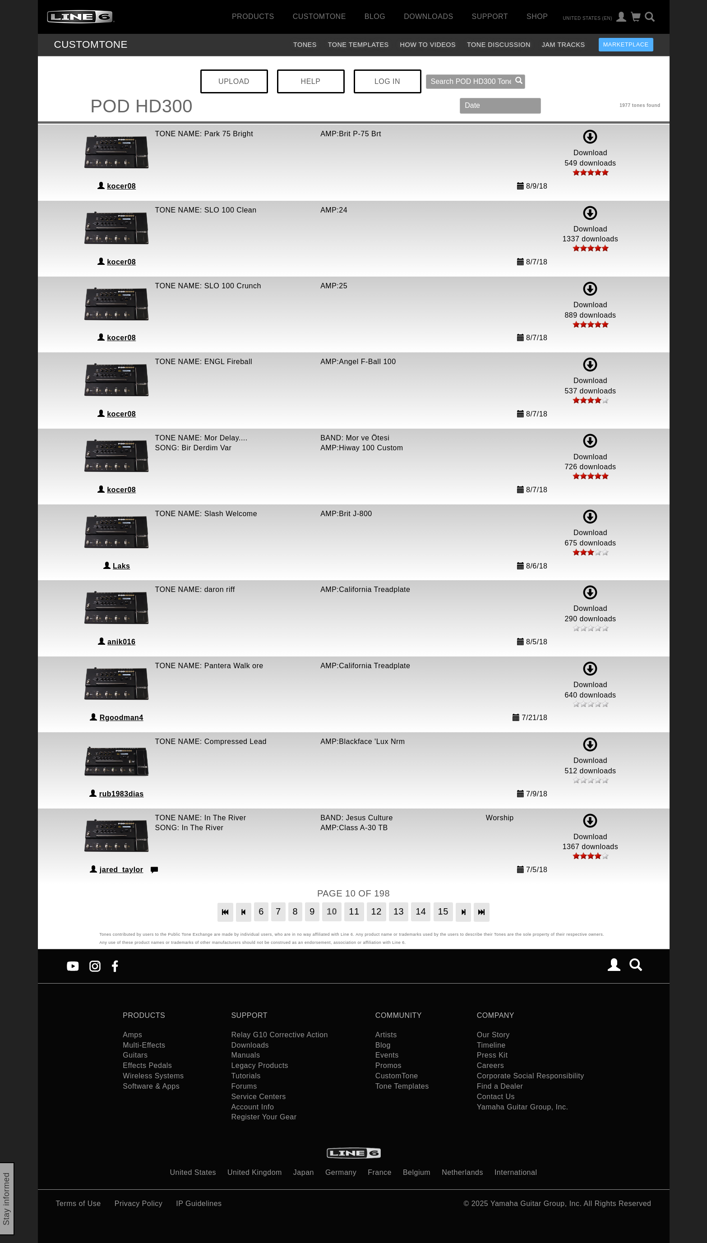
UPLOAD (234, 81)
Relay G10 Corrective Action (279, 1035)
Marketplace (626, 44)
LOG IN (387, 81)
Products (253, 16)
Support (490, 16)
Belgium (416, 1172)
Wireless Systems (153, 1076)
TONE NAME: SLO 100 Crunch (208, 286)
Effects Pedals (147, 1065)
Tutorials (245, 1076)
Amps (132, 1035)
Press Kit (492, 1055)
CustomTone (319, 16)
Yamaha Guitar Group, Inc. (522, 1107)
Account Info (252, 1107)
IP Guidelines (199, 1203)
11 (354, 911)
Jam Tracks (563, 44)
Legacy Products (259, 1065)
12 (376, 911)
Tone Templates (358, 44)
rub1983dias (121, 794)
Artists (386, 1035)
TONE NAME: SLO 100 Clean (206, 210)
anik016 (121, 642)
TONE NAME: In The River (200, 818)
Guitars (135, 1055)
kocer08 (121, 186)
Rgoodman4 (121, 717)
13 (398, 911)
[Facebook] (115, 966)
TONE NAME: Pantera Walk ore (209, 666)
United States (193, 1172)
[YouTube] (73, 966)
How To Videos (428, 44)
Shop (537, 16)
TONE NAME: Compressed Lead (211, 741)
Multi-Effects (144, 1045)
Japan (303, 1172)
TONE (91, 44)
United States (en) (587, 17)
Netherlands (462, 1172)
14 (421, 911)
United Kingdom (254, 1172)
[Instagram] (95, 966)
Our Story (493, 1035)
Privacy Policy (139, 1203)
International (515, 1172)
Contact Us (496, 1096)
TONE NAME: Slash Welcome (206, 514)
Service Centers (258, 1096)
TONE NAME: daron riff (195, 589)
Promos (388, 1065)
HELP (311, 81)
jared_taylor (121, 869)
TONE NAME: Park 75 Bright (204, 134)
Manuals (245, 1055)
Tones (305, 44)
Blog (375, 16)
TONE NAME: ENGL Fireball (204, 361)
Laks (121, 566)
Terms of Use (78, 1203)
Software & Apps (151, 1086)
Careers (490, 1065)
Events (387, 1055)
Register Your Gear (263, 1117)
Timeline (491, 1045)
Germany (340, 1172)
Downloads (428, 16)
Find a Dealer (500, 1086)
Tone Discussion (499, 44)
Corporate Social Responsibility (530, 1076)
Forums (244, 1086)
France (380, 1172)
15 (443, 911)
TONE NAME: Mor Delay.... (201, 438)
